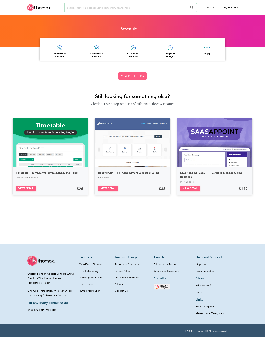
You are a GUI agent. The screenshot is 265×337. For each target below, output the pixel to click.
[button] (132, 76)
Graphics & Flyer (170, 55)
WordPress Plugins (96, 55)
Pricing (211, 7)
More (207, 53)
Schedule (129, 28)
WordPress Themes (59, 55)
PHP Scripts (105, 177)
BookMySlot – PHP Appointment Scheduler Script (128, 172)
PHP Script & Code (133, 55)
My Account (231, 7)
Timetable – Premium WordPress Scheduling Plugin (47, 172)
